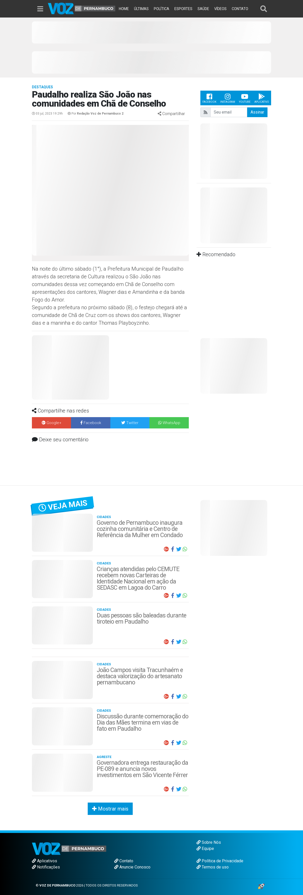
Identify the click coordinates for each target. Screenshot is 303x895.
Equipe (205, 848)
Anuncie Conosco (132, 867)
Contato (123, 860)
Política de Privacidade (220, 860)
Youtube (245, 98)
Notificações (46, 867)
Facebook (209, 98)
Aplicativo (261, 98)
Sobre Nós (209, 842)
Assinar (257, 112)
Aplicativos (44, 860)
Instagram (227, 98)
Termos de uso (213, 867)
